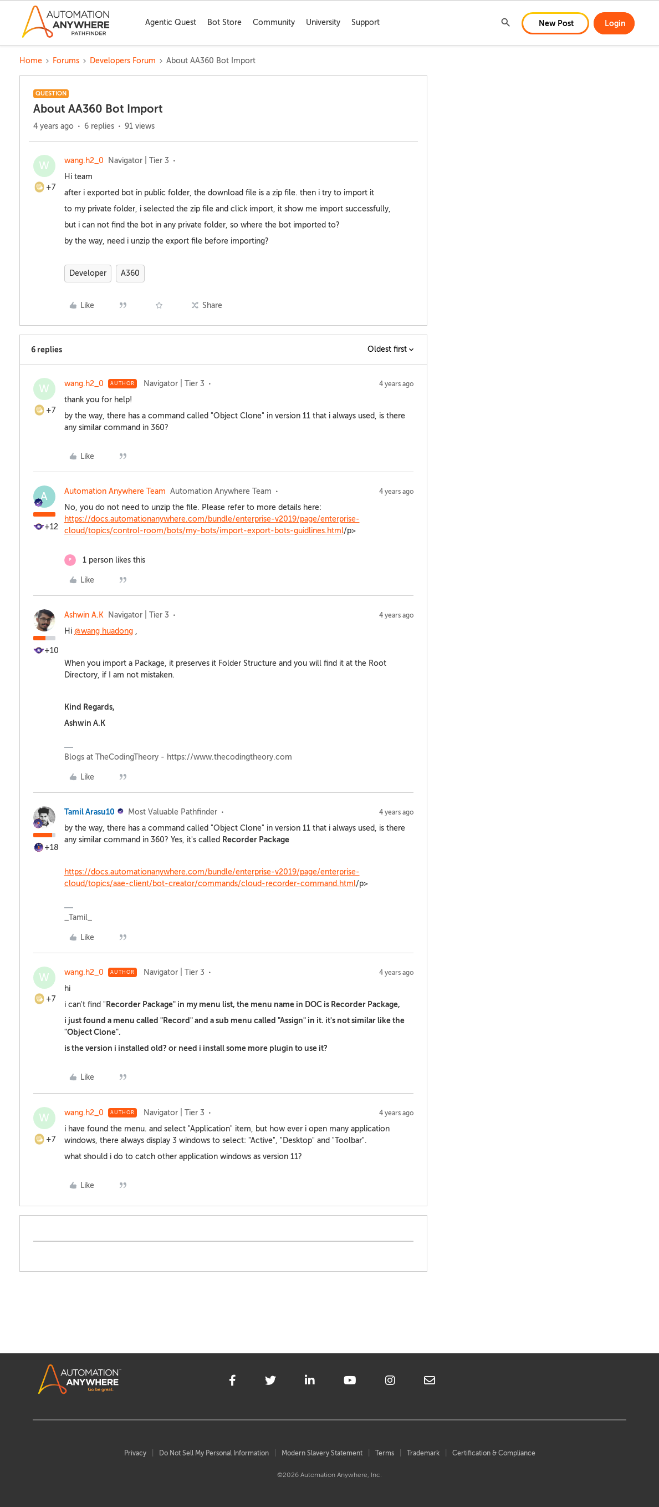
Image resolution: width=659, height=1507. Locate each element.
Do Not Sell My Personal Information (214, 1453)
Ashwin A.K (84, 615)
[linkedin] (310, 1382)
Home (30, 61)
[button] (555, 23)
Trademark (423, 1453)
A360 (130, 273)
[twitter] (270, 1382)
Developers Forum (123, 61)
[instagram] (390, 1382)
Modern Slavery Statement (322, 1453)
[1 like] (104, 560)
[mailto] (429, 1382)
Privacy (135, 1453)
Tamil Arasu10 (89, 811)
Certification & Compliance (493, 1453)
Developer (87, 273)
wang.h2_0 (84, 160)
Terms (384, 1453)
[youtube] (350, 1382)
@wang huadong (103, 631)
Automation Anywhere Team (115, 491)
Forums (66, 61)
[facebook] (232, 1382)
